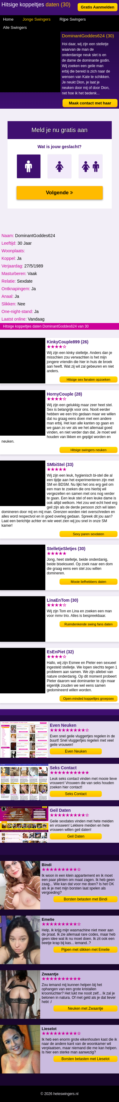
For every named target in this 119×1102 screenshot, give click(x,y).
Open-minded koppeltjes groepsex (88, 698)
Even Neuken (76, 751)
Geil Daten (76, 836)
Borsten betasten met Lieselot (86, 1059)
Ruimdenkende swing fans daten (88, 624)
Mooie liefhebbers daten (88, 581)
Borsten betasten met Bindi (85, 899)
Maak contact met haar (90, 103)
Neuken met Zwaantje (85, 1008)
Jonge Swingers (37, 19)
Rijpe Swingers (73, 19)
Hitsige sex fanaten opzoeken (88, 379)
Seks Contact (75, 794)
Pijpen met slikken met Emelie (85, 949)
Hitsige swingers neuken (88, 450)
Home (8, 19)
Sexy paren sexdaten (88, 534)
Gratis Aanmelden (97, 7)
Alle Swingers (15, 27)
